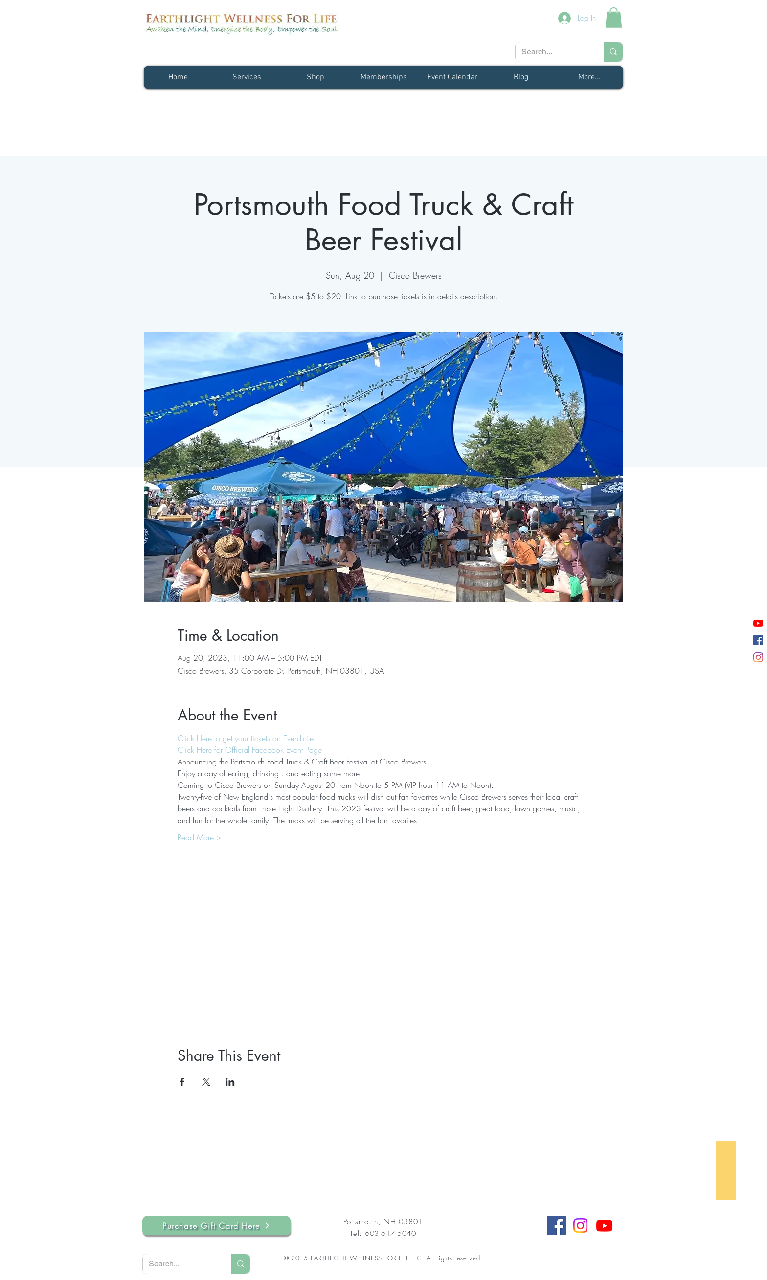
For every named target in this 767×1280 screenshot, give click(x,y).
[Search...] (552, 52)
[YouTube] (758, 623)
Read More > (199, 837)
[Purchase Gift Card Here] (216, 1225)
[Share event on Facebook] (182, 1082)
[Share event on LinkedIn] (230, 1082)
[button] (613, 17)
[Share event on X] (206, 1082)
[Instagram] (758, 657)
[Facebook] (758, 640)
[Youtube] (604, 1225)
